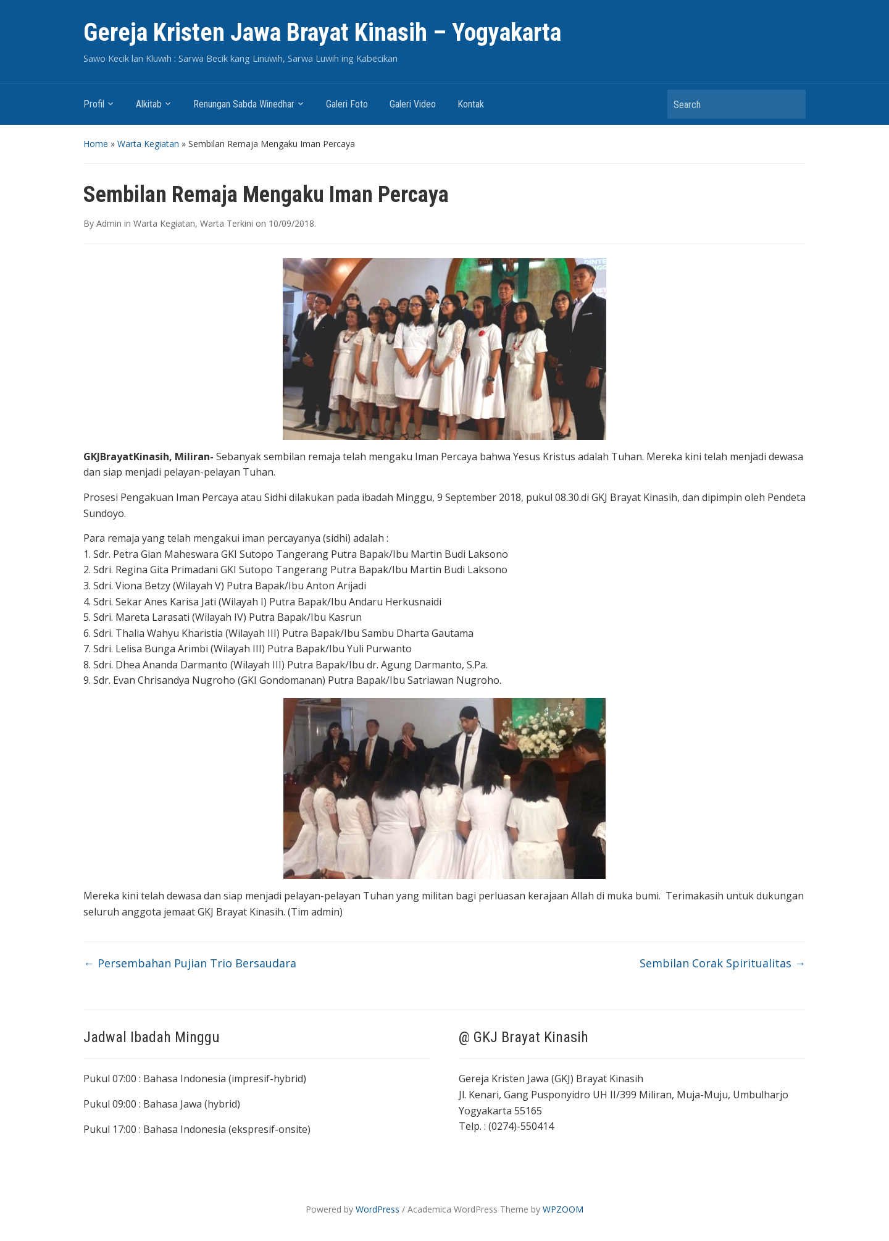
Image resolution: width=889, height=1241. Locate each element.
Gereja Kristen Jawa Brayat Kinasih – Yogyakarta (322, 32)
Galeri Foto (347, 104)
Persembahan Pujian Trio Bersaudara (189, 963)
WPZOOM (563, 1209)
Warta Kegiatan (148, 143)
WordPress (377, 1209)
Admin (109, 223)
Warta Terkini (226, 223)
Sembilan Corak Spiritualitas (723, 963)
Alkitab (149, 104)
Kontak (470, 104)
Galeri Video (413, 104)
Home (95, 143)
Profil (93, 104)
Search (790, 104)
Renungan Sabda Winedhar (243, 104)
